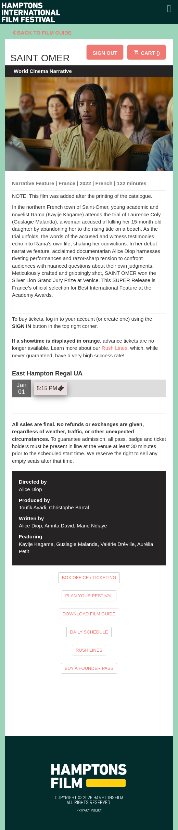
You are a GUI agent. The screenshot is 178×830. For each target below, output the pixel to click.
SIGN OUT (104, 53)
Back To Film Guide (42, 33)
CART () (146, 52)
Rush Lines (114, 348)
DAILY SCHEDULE (89, 632)
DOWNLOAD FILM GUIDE (89, 613)
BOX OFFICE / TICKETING (89, 577)
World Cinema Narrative (43, 71)
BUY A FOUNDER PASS (89, 668)
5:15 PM (51, 388)
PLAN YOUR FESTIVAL (89, 595)
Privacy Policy (89, 810)
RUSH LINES (89, 650)
